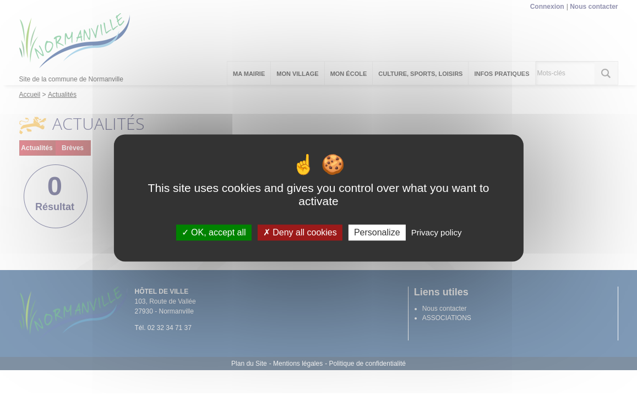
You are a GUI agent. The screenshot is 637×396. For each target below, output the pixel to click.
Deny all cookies (300, 232)
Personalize (377, 232)
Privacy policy (436, 232)
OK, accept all (214, 232)
